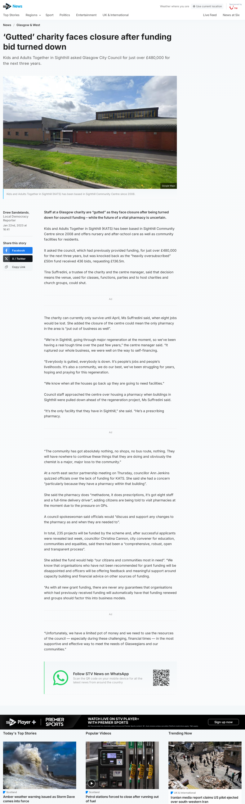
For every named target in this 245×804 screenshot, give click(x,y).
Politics (65, 15)
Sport (49, 15)
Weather (165, 6)
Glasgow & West (28, 25)
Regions (32, 15)
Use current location (207, 6)
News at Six (231, 15)
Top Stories (11, 15)
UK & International (116, 15)
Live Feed (210, 15)
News (7, 25)
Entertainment (86, 15)
